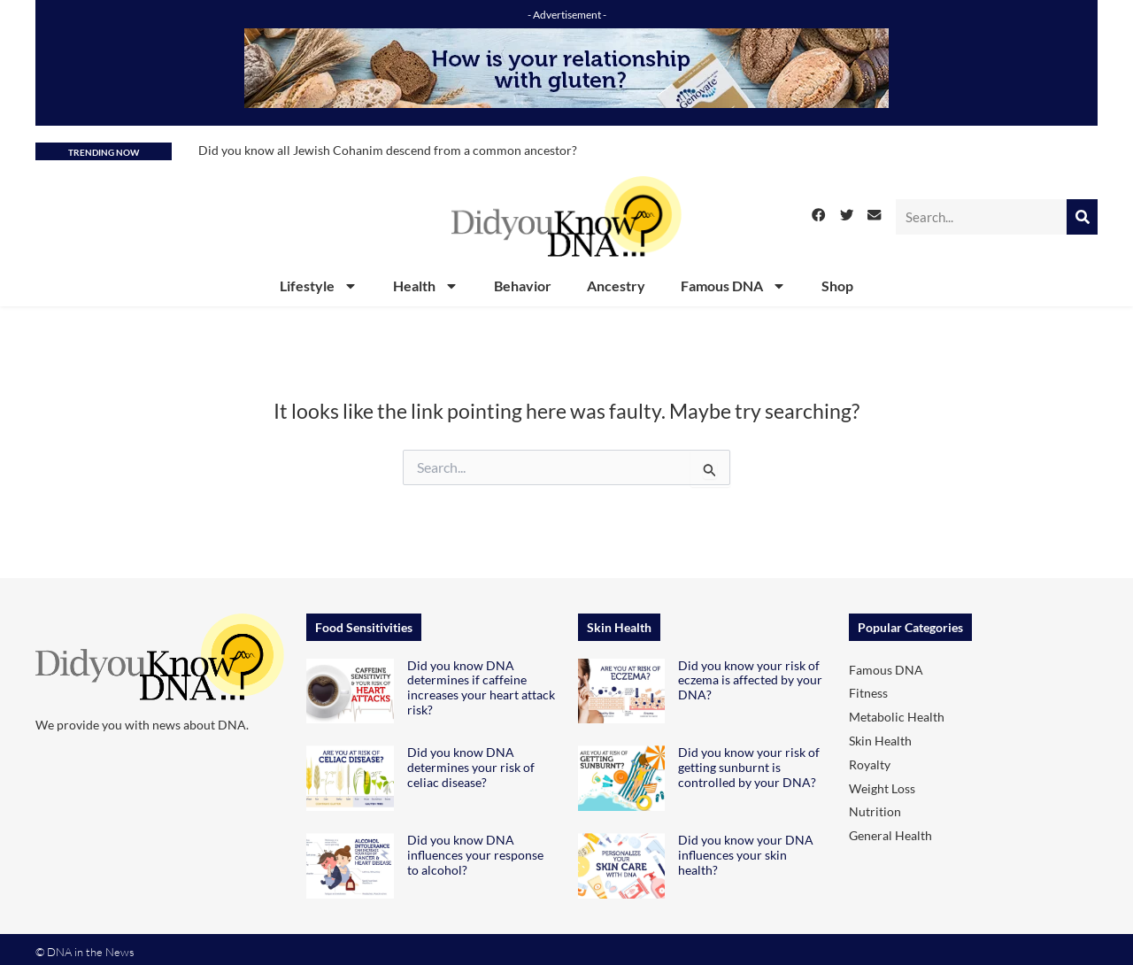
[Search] (1082, 217)
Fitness (868, 692)
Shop (837, 285)
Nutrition (875, 811)
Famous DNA (733, 286)
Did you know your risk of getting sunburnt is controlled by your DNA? (749, 767)
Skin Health (880, 740)
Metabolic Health (896, 716)
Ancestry (616, 285)
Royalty (869, 764)
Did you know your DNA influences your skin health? (745, 854)
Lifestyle (319, 286)
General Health (890, 835)
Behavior (522, 285)
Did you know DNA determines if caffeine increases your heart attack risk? (481, 687)
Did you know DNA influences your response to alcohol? (475, 854)
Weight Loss (882, 788)
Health (426, 286)
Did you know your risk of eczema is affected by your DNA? (750, 680)
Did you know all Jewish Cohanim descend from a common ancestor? (387, 150)
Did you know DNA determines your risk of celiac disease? (471, 767)
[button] (819, 215)
